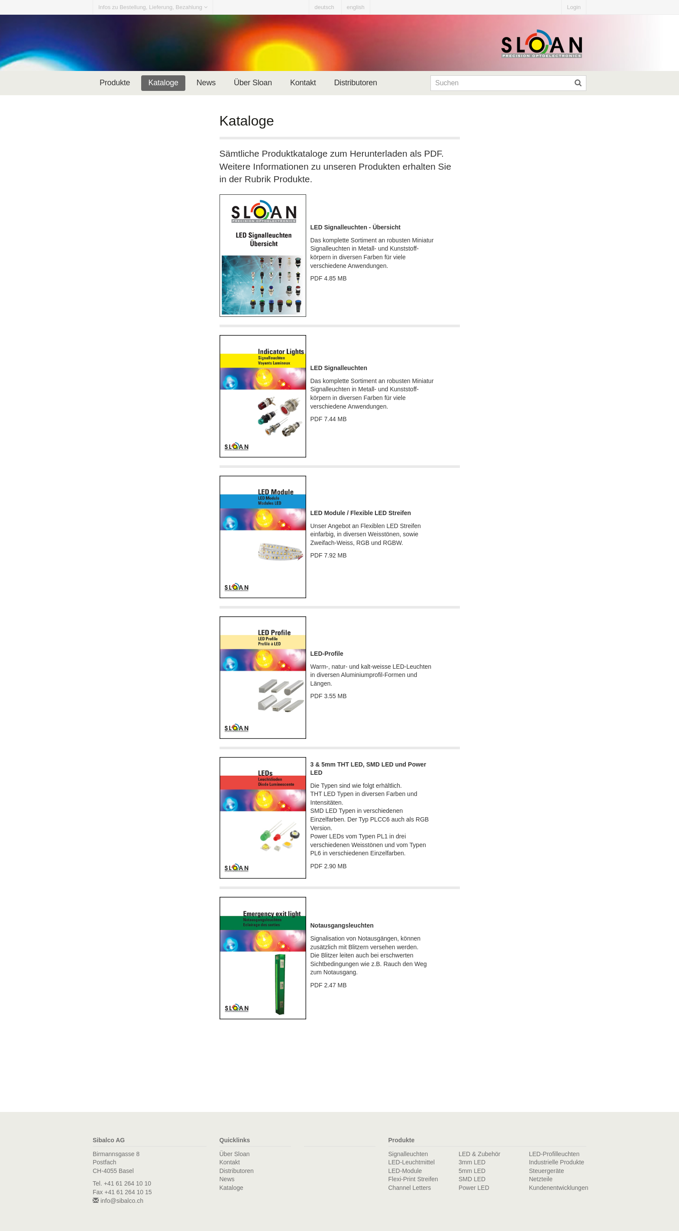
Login (574, 7)
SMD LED (472, 1179)
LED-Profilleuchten (554, 1153)
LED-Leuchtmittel (411, 1162)
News (206, 82)
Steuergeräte (546, 1170)
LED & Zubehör (480, 1153)
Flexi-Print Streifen (413, 1179)
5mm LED (472, 1170)
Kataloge (163, 82)
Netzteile (540, 1179)
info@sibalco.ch (118, 1200)
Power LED (474, 1187)
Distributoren (355, 82)
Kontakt (303, 82)
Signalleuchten (408, 1153)
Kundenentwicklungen (558, 1187)
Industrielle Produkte (556, 1162)
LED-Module (405, 1170)
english (356, 7)
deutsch (324, 7)
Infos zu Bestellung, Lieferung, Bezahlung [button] (152, 7)
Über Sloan (253, 82)
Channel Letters (409, 1187)
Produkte (115, 82)
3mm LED (472, 1162)
